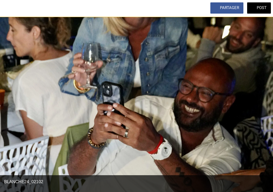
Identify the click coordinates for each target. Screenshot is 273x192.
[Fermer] (8, 8)
